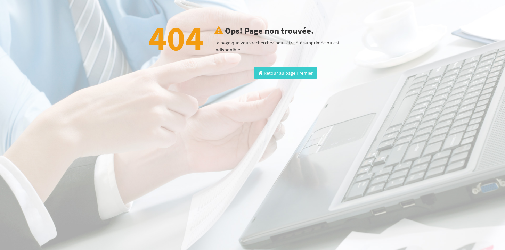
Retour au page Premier (285, 73)
